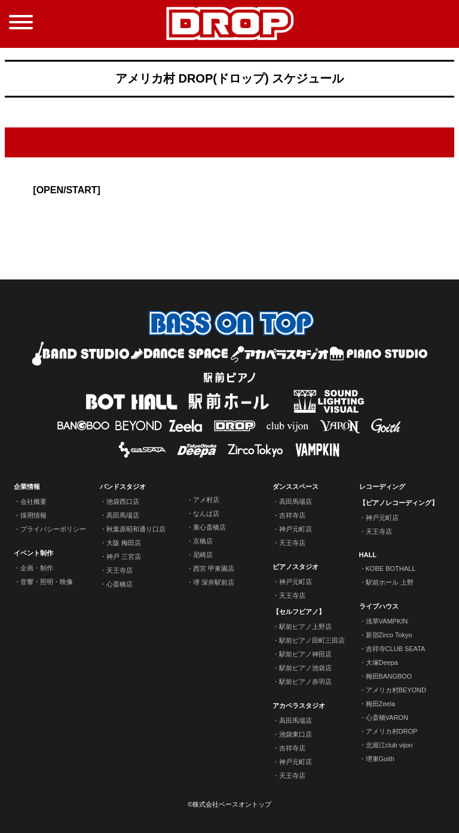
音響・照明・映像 (46, 581)
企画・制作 (36, 567)
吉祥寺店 (292, 515)
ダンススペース (296, 486)
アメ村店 (206, 499)
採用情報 (33, 515)
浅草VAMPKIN (387, 621)
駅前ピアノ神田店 (305, 654)
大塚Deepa (382, 662)
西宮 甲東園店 (213, 568)
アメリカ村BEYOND (396, 690)
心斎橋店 (119, 584)
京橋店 (203, 541)
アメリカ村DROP (392, 731)
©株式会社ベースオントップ (229, 804)
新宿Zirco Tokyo (389, 635)
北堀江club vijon (389, 745)
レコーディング (382, 486)
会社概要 (33, 501)
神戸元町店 (295, 529)
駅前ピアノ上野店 (305, 626)
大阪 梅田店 (123, 542)
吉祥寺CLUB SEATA (396, 648)
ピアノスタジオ (296, 566)
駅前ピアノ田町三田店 (312, 640)
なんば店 (206, 513)
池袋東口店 (295, 734)
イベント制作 (33, 553)
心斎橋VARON (387, 717)
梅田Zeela (381, 703)
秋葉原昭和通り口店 (136, 529)
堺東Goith (380, 758)
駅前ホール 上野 (390, 582)
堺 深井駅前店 (213, 582)
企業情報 (27, 486)
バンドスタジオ (123, 486)
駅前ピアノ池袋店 (305, 667)
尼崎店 (203, 554)
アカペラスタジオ (299, 705)
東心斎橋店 (209, 527)
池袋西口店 (122, 501)
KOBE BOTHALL (391, 568)
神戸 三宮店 (123, 556)
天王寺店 (119, 570)
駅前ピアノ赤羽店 (305, 681)
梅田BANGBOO (389, 676)
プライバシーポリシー (53, 529)
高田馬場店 (122, 515)
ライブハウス (379, 606)
